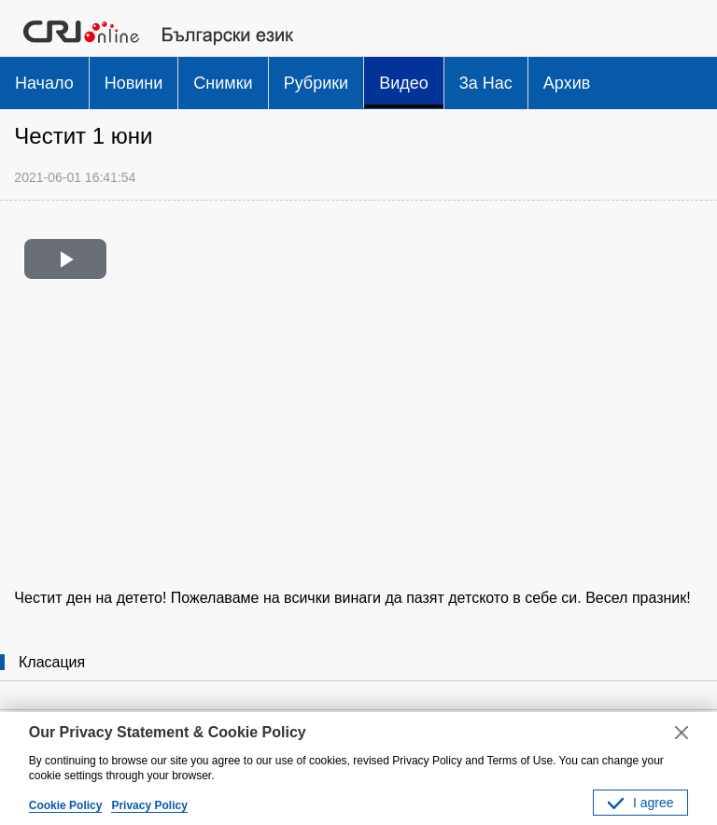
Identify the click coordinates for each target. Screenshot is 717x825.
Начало (44, 83)
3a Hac (486, 83)
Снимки (222, 83)
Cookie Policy (66, 805)
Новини (134, 83)
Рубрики (316, 83)
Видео (404, 83)
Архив (566, 83)
